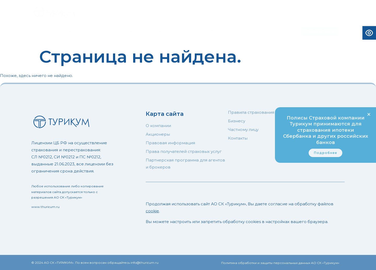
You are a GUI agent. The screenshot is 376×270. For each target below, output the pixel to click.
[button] (369, 114)
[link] (325, 153)
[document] (188, 135)
